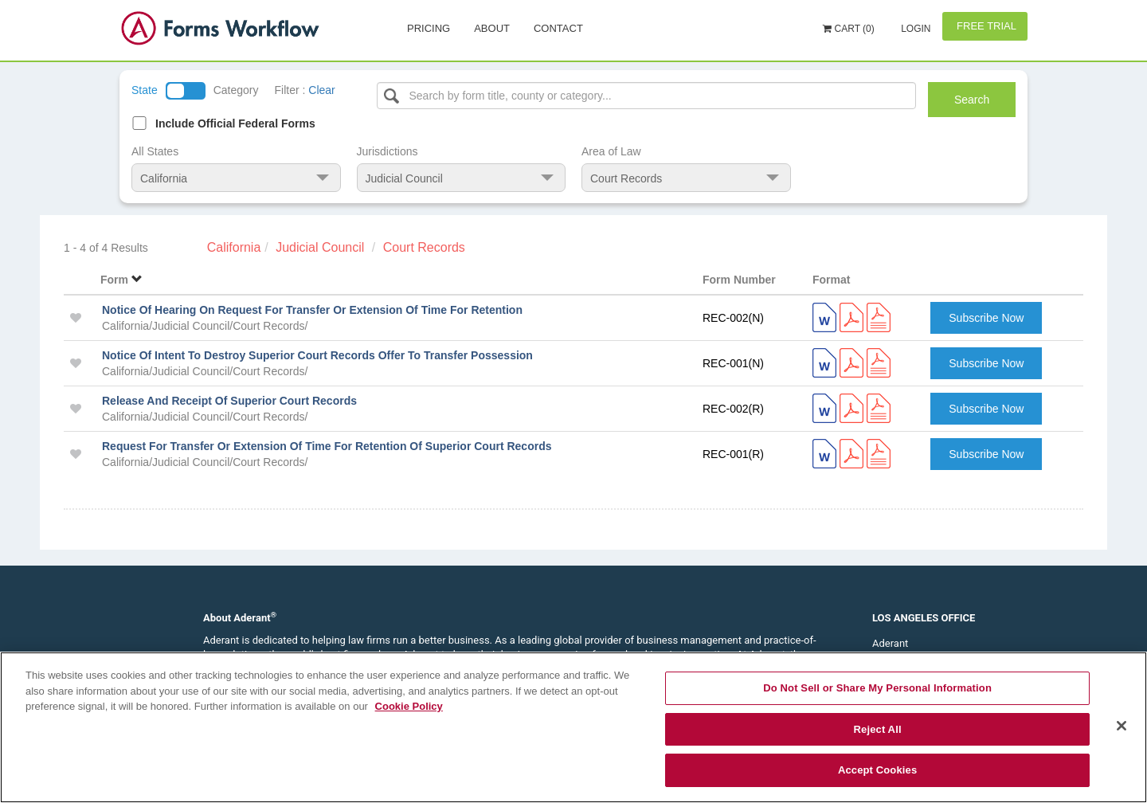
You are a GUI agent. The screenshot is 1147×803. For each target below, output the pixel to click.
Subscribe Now (986, 317)
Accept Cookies (877, 770)
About (492, 28)
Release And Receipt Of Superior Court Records (229, 400)
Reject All (878, 729)
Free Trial (984, 26)
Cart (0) (849, 28)
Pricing (428, 28)
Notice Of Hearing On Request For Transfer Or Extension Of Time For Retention (312, 310)
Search (971, 99)
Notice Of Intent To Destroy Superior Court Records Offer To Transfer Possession (317, 355)
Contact (558, 28)
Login (914, 28)
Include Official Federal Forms (235, 123)
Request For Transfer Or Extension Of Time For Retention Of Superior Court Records (327, 446)
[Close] (1121, 725)
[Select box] (647, 95)
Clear (321, 90)
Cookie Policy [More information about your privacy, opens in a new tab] (409, 706)
